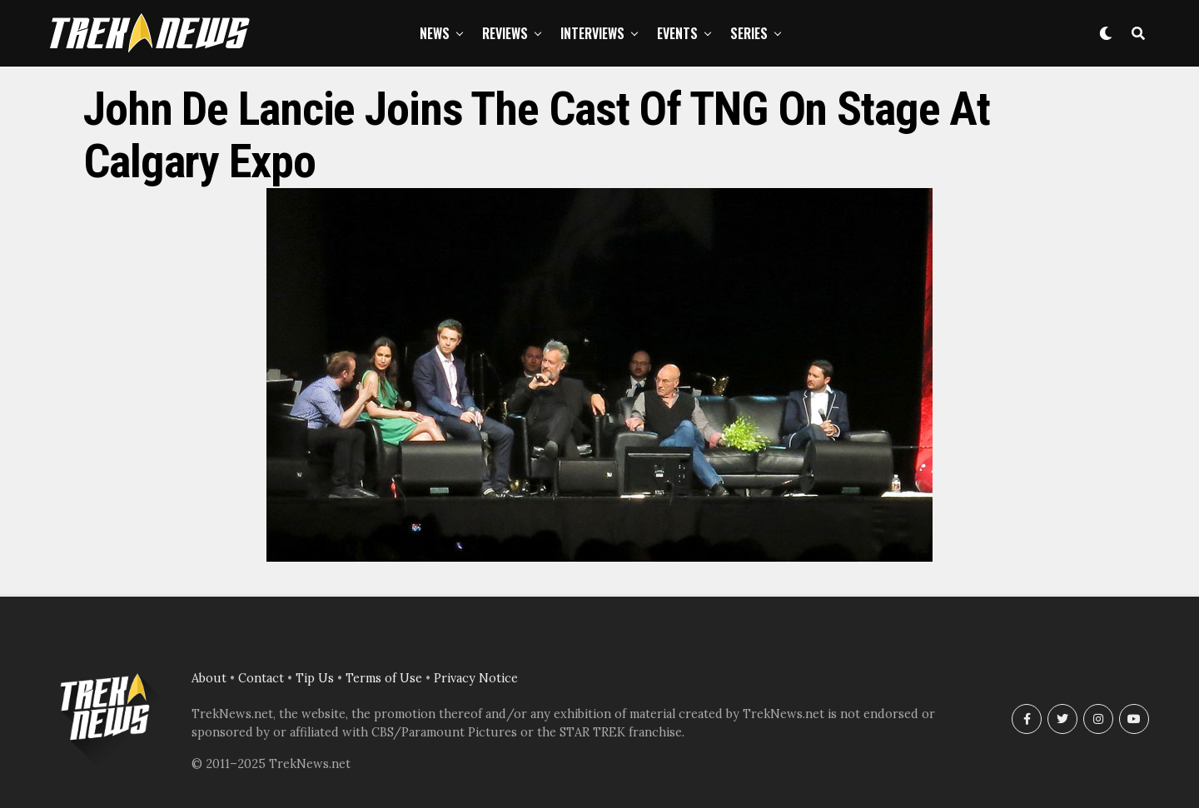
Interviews (592, 33)
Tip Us (315, 678)
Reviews (505, 33)
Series (749, 33)
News (435, 33)
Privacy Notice (476, 678)
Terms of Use (384, 678)
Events (677, 33)
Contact (261, 678)
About (209, 678)
